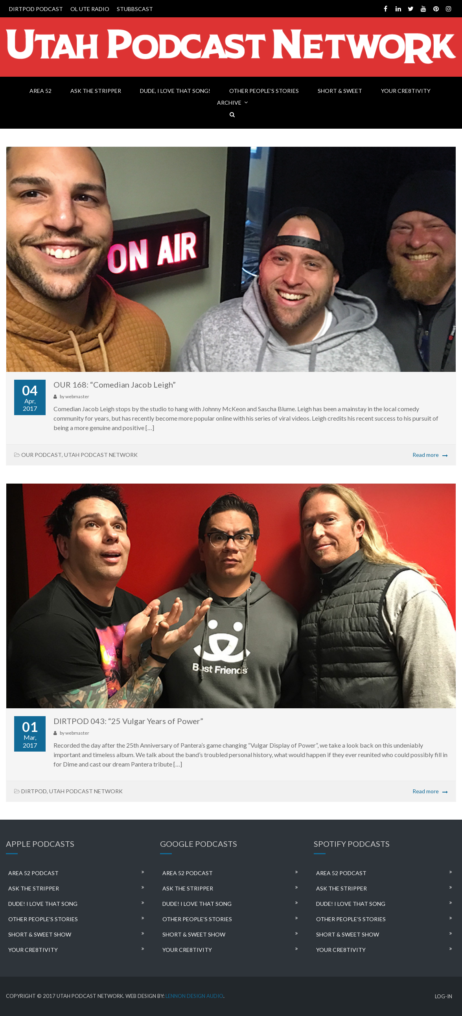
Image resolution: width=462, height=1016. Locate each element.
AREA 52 (40, 90)
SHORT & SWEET (340, 90)
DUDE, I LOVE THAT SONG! (175, 90)
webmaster (77, 396)
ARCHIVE (229, 102)
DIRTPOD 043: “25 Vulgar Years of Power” (128, 721)
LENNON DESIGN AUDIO (194, 996)
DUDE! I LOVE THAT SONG (42, 903)
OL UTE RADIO (89, 9)
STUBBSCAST (135, 9)
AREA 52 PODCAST (33, 873)
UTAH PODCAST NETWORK (101, 454)
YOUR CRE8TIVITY (406, 90)
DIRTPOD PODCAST (36, 9)
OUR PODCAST (41, 454)
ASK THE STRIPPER (95, 90)
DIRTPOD (34, 791)
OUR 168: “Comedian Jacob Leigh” (114, 384)
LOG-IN (443, 996)
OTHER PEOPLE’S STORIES (264, 90)
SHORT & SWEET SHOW (39, 934)
